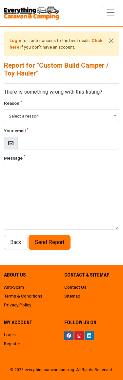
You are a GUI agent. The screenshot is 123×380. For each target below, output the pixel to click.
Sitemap (72, 296)
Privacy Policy (17, 304)
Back (15, 242)
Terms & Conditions (23, 296)
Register (12, 343)
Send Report (49, 242)
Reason (13, 103)
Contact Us (75, 287)
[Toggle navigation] (110, 12)
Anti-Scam (14, 287)
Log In (10, 334)
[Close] (111, 41)
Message (14, 157)
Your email (16, 130)
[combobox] (61, 115)
